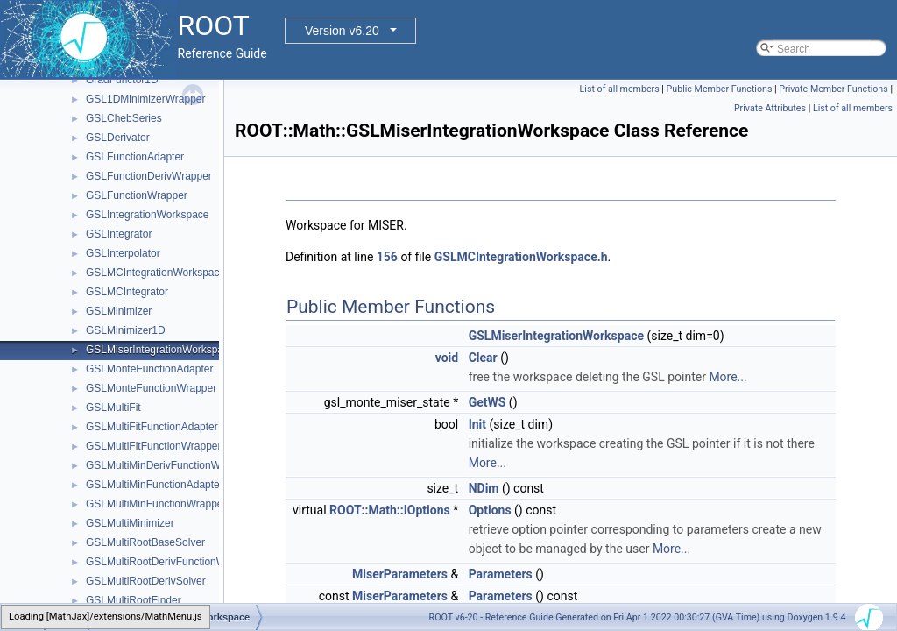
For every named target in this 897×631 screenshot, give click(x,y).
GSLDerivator (118, 137)
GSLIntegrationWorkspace (147, 215)
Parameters (501, 574)
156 (387, 257)
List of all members (620, 89)
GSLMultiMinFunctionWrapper (156, 504)
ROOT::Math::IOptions (389, 510)
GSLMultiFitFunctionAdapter (152, 427)
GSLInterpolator (123, 253)
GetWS (487, 402)
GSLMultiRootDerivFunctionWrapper (171, 562)
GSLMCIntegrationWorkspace (155, 272)
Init (477, 424)
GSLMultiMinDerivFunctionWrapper (168, 465)
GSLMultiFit (113, 407)
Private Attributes (770, 108)
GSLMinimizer (119, 311)
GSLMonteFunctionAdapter (149, 369)
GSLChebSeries (124, 118)
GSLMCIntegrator (127, 292)
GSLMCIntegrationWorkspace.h (521, 257)
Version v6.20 (342, 31)
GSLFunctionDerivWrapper (149, 176)
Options (490, 510)
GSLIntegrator (119, 234)
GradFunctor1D (122, 80)
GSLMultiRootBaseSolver (145, 542)
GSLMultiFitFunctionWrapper (154, 446)
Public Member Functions (720, 89)
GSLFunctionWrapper (136, 195)
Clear (483, 358)
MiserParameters (400, 574)
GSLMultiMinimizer (130, 523)
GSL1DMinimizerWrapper (145, 99)
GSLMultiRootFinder (133, 600)
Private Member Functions (833, 89)
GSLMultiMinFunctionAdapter (154, 485)
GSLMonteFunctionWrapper (151, 388)
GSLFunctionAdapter (135, 157)
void (446, 358)
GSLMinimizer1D (126, 330)
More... (727, 377)
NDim (484, 488)
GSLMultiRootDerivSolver (146, 581)
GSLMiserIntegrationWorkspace (160, 350)
